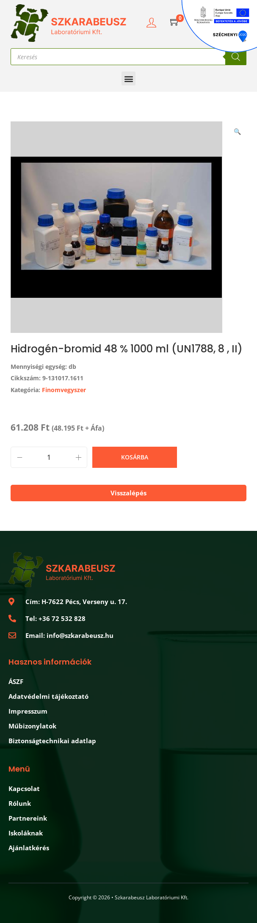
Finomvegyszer (64, 390)
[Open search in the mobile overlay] (128, 56)
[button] (128, 78)
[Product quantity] (49, 457)
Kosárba (134, 457)
